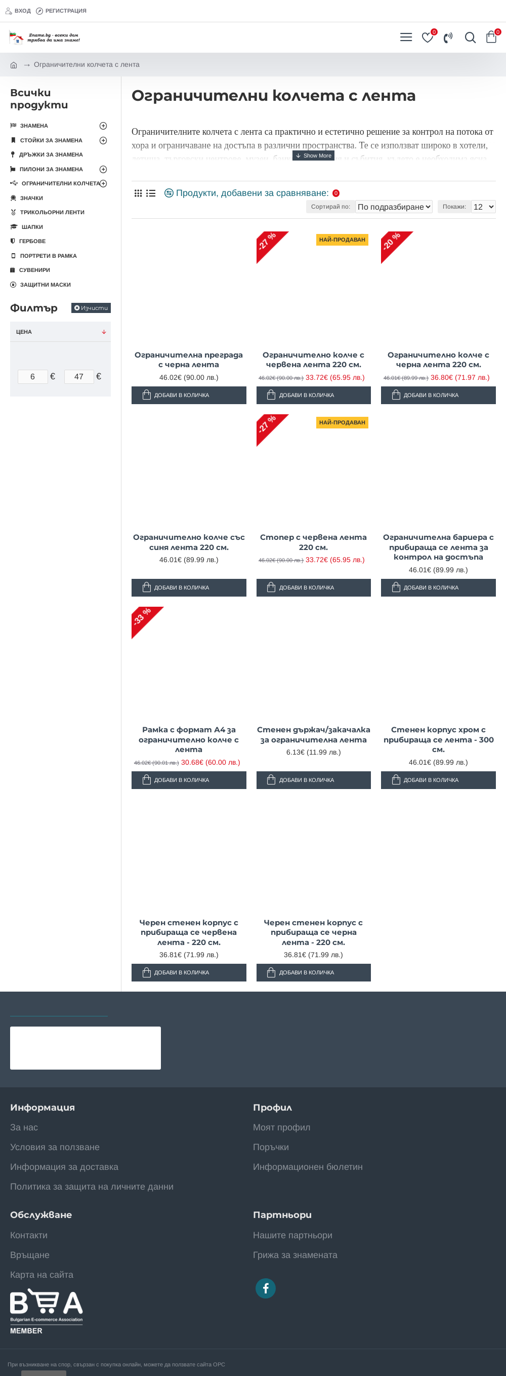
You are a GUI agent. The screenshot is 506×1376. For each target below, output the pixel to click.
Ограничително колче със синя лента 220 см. (189, 542)
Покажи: (454, 206)
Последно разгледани (59, 1006)
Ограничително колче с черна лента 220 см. (438, 360)
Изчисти (94, 307)
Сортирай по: (330, 206)
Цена (24, 332)
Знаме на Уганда (85, 1034)
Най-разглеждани (157, 1006)
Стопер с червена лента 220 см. (313, 542)
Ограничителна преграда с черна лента (189, 360)
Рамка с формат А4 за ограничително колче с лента (189, 739)
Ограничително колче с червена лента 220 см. (313, 360)
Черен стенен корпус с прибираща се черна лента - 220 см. (313, 932)
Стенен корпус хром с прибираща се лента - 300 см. (439, 739)
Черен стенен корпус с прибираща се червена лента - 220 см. (189, 932)
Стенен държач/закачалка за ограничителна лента (313, 734)
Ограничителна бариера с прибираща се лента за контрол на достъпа (438, 547)
